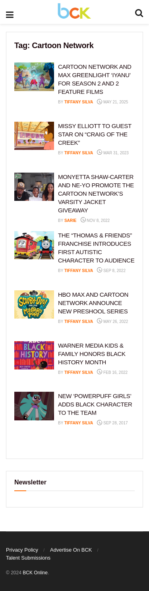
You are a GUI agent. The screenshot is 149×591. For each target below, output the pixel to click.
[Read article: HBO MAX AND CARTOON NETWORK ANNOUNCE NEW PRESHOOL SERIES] (34, 304)
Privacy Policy (22, 550)
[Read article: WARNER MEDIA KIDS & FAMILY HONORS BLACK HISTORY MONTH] (34, 355)
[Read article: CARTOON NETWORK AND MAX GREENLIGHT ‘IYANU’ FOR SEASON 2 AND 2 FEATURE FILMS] (34, 76)
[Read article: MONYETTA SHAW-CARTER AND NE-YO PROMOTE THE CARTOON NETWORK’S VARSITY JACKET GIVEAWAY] (34, 187)
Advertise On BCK (71, 550)
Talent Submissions (28, 558)
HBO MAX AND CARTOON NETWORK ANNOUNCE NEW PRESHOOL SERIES (93, 303)
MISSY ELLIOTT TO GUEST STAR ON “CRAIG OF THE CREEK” (95, 134)
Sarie (70, 220)
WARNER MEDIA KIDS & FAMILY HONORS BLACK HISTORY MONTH (92, 353)
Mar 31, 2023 (113, 153)
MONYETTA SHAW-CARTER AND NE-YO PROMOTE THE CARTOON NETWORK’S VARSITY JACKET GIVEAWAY (96, 193)
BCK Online (35, 572)
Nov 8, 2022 (95, 220)
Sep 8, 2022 (111, 270)
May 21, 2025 (112, 102)
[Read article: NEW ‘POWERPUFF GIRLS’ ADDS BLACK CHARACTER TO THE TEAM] (34, 406)
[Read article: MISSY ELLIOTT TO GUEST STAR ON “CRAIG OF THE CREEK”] (34, 136)
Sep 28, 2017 (112, 423)
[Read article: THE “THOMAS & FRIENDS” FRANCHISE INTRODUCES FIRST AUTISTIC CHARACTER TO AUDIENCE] (34, 245)
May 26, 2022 (112, 321)
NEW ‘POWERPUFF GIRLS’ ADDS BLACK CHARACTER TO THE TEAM (95, 404)
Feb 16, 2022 (112, 372)
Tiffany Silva (78, 102)
